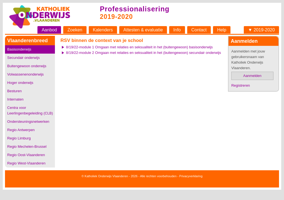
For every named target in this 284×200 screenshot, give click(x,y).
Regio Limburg (19, 138)
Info (177, 30)
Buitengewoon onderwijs (26, 66)
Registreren (240, 85)
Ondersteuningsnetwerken (28, 121)
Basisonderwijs (19, 49)
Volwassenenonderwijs (25, 74)
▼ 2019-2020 (261, 30)
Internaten (15, 99)
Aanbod (49, 30)
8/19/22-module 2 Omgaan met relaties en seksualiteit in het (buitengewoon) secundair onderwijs (143, 53)
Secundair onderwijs (23, 58)
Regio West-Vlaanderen (26, 163)
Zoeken (74, 30)
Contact (199, 30)
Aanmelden (252, 76)
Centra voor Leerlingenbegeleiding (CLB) (30, 110)
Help (221, 30)
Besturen (14, 91)
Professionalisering (134, 9)
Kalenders (103, 30)
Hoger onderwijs (20, 83)
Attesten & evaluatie (143, 30)
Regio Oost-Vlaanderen (26, 155)
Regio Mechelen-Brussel (27, 146)
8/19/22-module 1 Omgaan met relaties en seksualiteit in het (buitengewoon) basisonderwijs (139, 47)
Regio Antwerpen (21, 130)
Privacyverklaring (190, 176)
